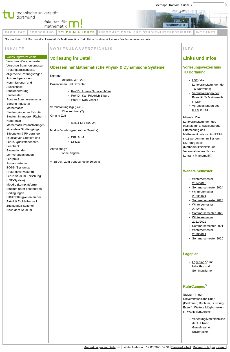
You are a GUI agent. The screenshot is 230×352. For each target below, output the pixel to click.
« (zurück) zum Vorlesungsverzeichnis (75, 161)
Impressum (219, 347)
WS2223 (79, 80)
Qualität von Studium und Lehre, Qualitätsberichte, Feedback (23, 142)
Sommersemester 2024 (207, 187)
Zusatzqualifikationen (21, 205)
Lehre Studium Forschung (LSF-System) (24, 178)
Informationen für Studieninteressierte (145, 32)
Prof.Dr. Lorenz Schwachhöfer (91, 91)
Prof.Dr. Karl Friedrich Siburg (90, 95)
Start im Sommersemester (24, 99)
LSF (194, 80)
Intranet (206, 32)
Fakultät (15, 32)
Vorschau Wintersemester (24, 61)
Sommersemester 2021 (207, 226)
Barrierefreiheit (181, 347)
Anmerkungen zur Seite (99, 347)
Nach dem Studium (19, 210)
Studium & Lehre (76, 32)
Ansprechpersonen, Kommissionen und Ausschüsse (20, 83)
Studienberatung (18, 91)
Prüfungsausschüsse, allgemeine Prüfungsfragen (24, 72)
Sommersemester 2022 (207, 213)
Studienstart (14, 95)
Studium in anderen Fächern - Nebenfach (26, 118)
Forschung (41, 32)
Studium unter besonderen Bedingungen (24, 191)
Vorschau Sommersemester (25, 65)
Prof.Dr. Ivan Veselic (84, 100)
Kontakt (174, 5)
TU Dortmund (32, 39)
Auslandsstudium (18, 163)
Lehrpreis (13, 159)
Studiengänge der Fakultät (24, 112)
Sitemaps (161, 5)
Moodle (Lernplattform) (22, 184)
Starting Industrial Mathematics (18, 106)
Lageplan (198, 262)
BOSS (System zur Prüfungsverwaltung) (20, 169)
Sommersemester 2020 (207, 238)
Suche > (187, 5)
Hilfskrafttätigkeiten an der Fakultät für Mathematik (24, 199)
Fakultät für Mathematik (60, 39)
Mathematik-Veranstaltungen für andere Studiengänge (26, 127)
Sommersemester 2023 (207, 200)
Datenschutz (201, 347)
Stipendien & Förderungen (24, 133)
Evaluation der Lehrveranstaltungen (20, 152)
